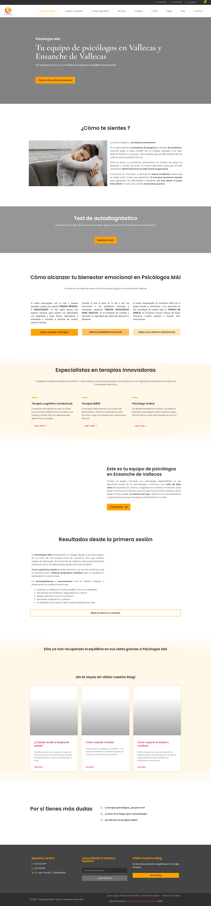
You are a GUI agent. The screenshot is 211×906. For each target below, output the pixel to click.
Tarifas (154, 11)
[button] (140, 808)
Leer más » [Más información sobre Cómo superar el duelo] (90, 767)
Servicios (122, 11)
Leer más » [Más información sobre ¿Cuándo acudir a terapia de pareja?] (38, 767)
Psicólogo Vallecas (47, 11)
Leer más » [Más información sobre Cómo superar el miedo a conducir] (141, 767)
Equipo (169, 11)
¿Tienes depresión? (100, 11)
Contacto (198, 11)
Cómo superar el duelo (100, 742)
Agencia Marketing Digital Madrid (142, 901)
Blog (183, 11)
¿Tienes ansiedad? (73, 11)
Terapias (139, 11)
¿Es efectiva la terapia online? (121, 820)
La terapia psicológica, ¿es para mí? (125, 807)
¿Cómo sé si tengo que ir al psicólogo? (126, 813)
